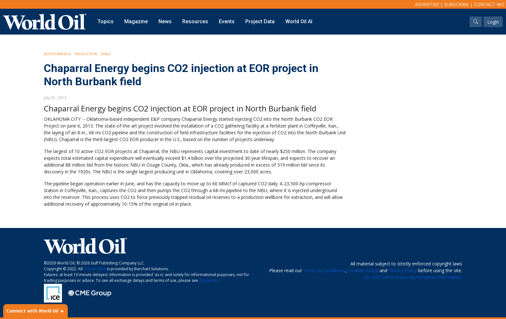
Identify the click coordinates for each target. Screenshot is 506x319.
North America (57, 54)
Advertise (427, 4)
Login (493, 22)
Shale (106, 54)
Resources (195, 21)
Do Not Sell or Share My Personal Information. (413, 277)
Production (86, 54)
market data (95, 269)
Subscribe (456, 4)
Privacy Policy (403, 270)
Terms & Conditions (324, 270)
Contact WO (489, 4)
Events (227, 21)
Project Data (260, 21)
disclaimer (208, 280)
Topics (105, 21)
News (165, 21)
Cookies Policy (363, 270)
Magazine (136, 21)
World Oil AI (298, 21)
